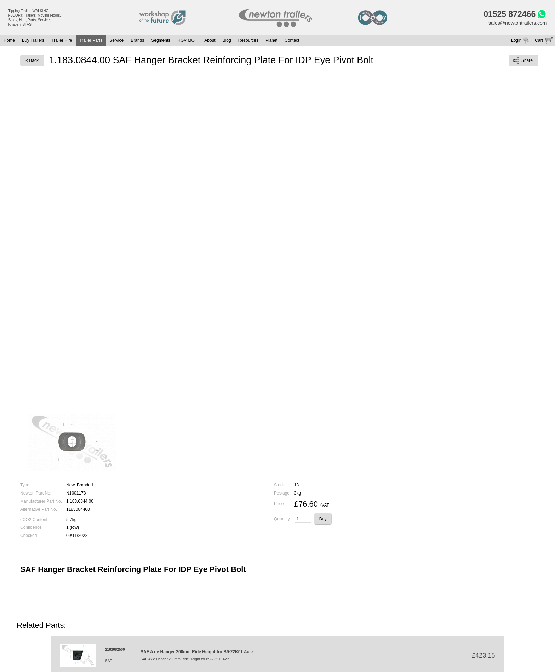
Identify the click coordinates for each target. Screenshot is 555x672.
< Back (32, 60)
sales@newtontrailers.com (517, 23)
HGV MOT (187, 40)
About (209, 40)
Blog (227, 40)
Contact (292, 40)
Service (116, 40)
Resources (248, 40)
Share (523, 60)
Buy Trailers (33, 40)
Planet (271, 40)
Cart (539, 40)
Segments (160, 40)
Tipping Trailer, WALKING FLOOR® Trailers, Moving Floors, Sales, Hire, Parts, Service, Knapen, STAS (34, 18)
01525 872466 (510, 14)
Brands (137, 40)
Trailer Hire (61, 40)
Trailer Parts (90, 40)
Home (9, 40)
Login (516, 40)
